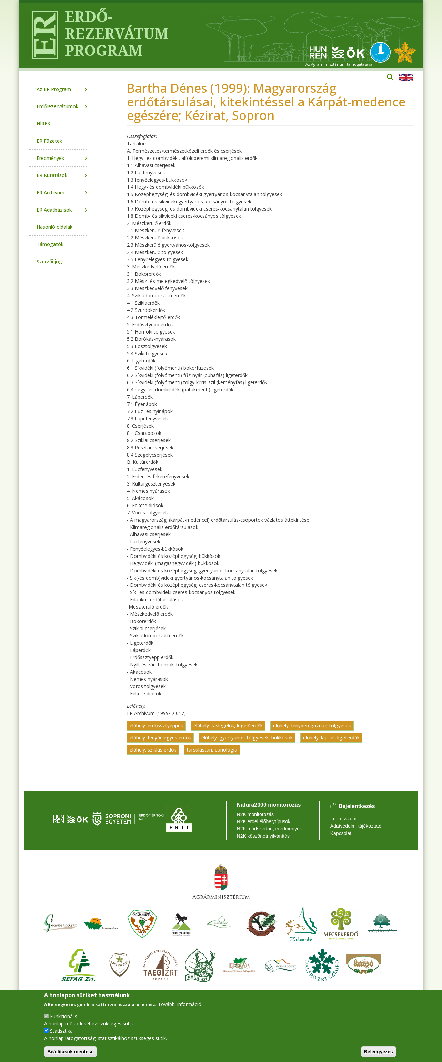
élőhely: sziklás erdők (153, 749)
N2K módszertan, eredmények (269, 828)
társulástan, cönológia (212, 749)
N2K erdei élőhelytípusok (264, 821)
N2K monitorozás (255, 814)
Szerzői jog (49, 261)
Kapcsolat (340, 833)
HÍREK (43, 123)
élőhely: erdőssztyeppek (156, 725)
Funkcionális (63, 1016)
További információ (179, 1004)
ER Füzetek (49, 140)
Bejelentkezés (357, 806)
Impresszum (343, 818)
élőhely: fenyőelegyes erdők (160, 737)
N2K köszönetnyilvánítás (263, 836)
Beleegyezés (378, 1051)
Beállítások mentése (70, 1051)
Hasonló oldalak (54, 227)
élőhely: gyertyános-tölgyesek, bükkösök (247, 737)
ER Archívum (50, 192)
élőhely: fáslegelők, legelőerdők (228, 725)
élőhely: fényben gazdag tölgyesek (312, 725)
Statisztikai (62, 1031)
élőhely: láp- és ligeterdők (331, 737)
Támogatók (50, 244)
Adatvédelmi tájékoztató (356, 826)
